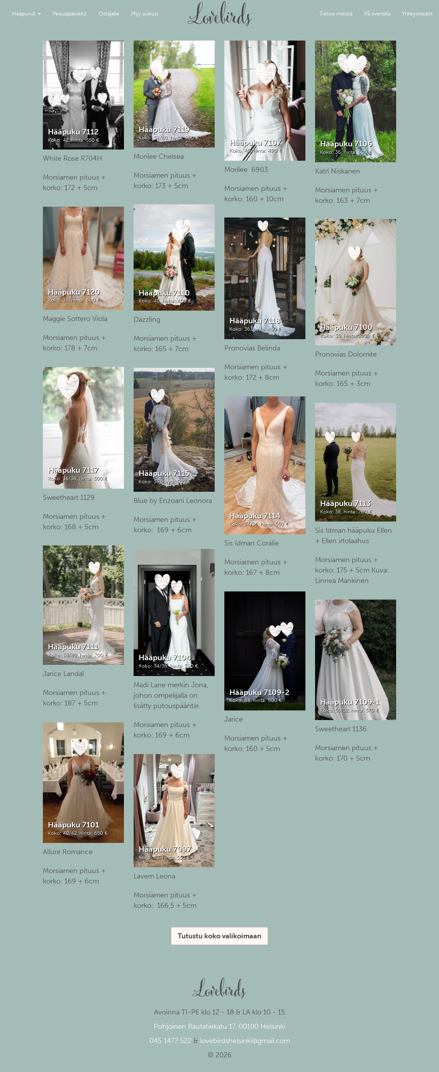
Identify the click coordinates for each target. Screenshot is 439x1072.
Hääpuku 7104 (165, 657)
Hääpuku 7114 (254, 515)
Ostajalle (108, 13)
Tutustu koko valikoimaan (219, 936)
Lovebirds (219, 10)
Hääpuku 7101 (73, 824)
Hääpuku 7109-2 (259, 692)
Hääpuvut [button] (26, 13)
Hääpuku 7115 (164, 473)
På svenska (377, 13)
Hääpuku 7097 (165, 849)
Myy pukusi (144, 13)
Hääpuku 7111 (73, 646)
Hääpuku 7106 (346, 143)
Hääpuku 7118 (254, 320)
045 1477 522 (170, 1040)
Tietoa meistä (336, 13)
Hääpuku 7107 (255, 142)
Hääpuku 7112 (73, 131)
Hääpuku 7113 (345, 503)
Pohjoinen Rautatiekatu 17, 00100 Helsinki (219, 1026)
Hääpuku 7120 (74, 292)
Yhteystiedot (417, 13)
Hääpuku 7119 (164, 129)
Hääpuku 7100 (346, 327)
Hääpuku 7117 (73, 470)
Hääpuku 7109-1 (350, 702)
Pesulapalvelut (70, 13)
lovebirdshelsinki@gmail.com (245, 1040)
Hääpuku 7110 (164, 292)
